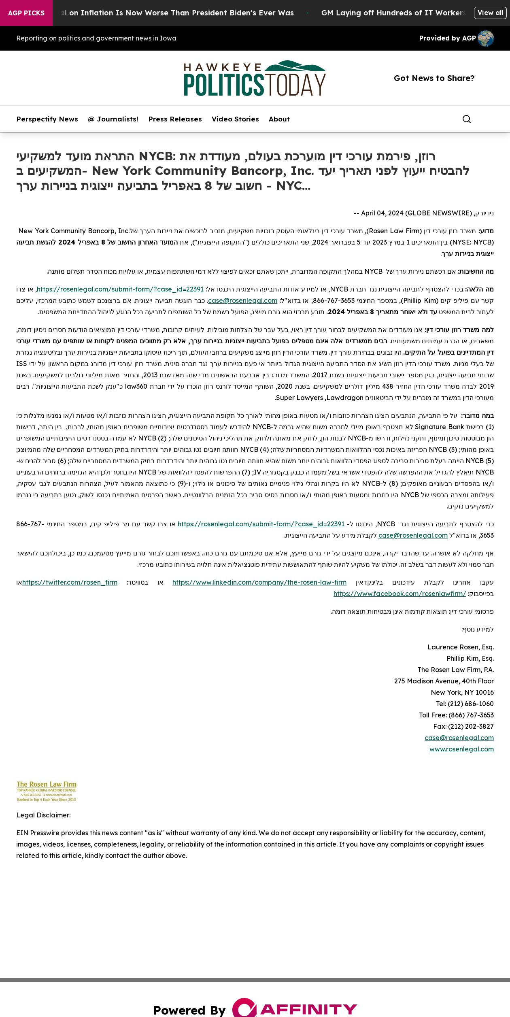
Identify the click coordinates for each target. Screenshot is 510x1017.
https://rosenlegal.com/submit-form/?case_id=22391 (120, 289)
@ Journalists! (113, 119)
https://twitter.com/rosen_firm (69, 582)
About (279, 119)
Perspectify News (47, 119)
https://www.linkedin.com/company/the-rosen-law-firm (259, 582)
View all (490, 13)
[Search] (466, 119)
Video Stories (235, 119)
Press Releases (175, 119)
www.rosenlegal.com (461, 749)
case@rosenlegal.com (242, 300)
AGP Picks (26, 13)
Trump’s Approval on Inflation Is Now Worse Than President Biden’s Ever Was (155, 12)
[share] (488, 119)
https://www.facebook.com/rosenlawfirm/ (400, 593)
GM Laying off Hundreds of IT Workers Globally (418, 12)
